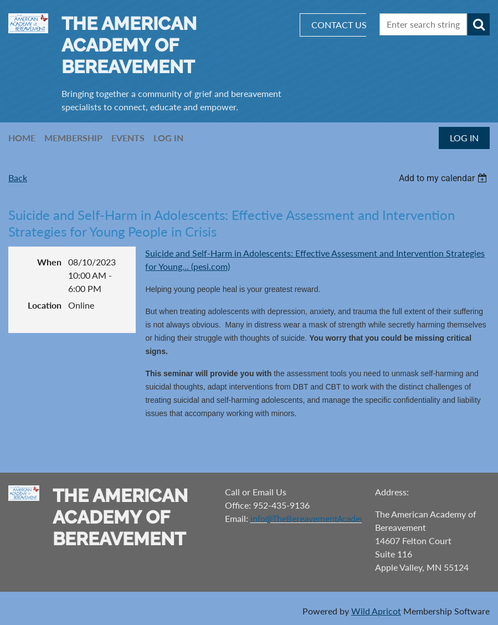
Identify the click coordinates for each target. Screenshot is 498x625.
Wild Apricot (376, 611)
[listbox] (444, 178)
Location (44, 305)
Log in (464, 137)
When (49, 262)
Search (479, 24)
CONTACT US (339, 24)
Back (17, 177)
